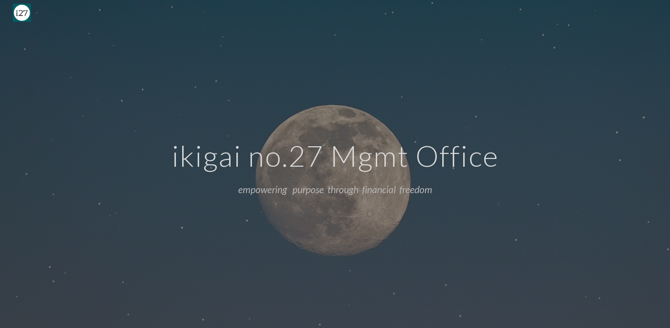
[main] (335, 152)
